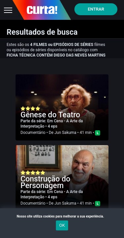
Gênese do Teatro (50, 114)
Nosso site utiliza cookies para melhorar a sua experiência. (62, 216)
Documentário (33, 132)
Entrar (96, 9)
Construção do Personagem (45, 182)
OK (62, 225)
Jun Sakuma (65, 132)
